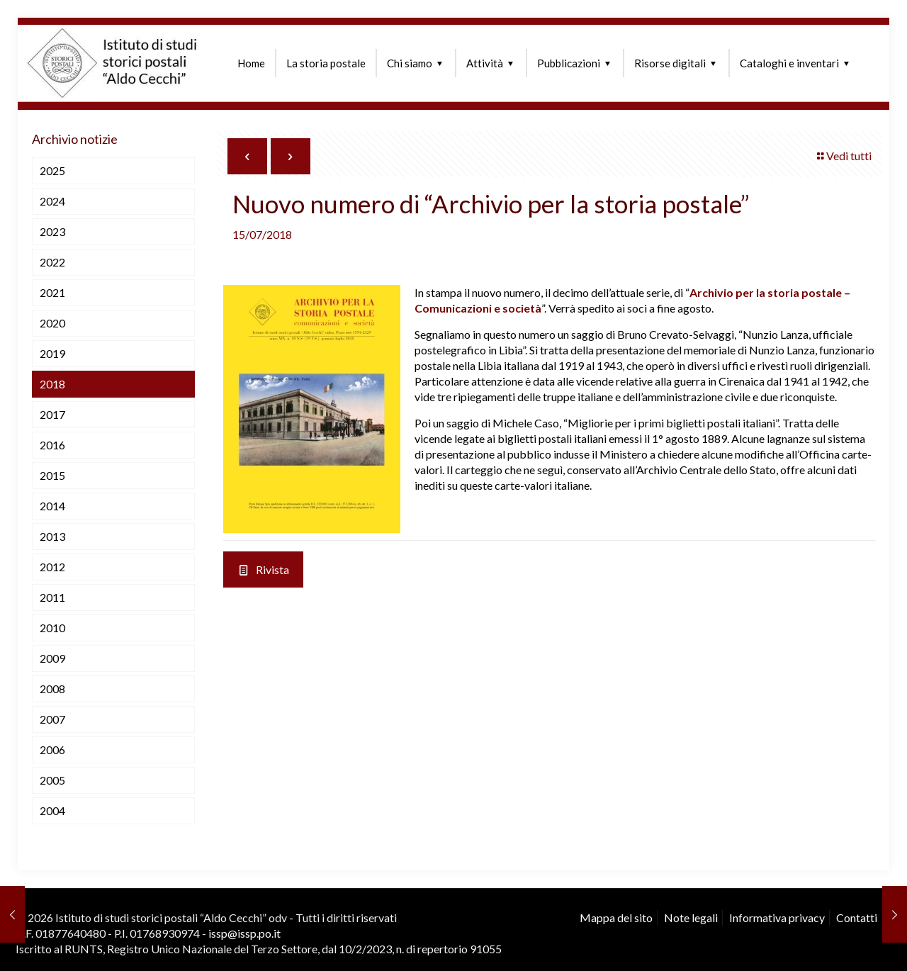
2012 (52, 566)
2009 (52, 658)
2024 (52, 201)
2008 (52, 688)
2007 (52, 719)
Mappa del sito (616, 917)
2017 (52, 414)
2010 (52, 627)
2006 (52, 749)
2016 (52, 444)
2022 (52, 262)
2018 (52, 384)
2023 (52, 231)
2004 (52, 810)
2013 (52, 536)
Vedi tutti (843, 155)
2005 (52, 780)
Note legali (691, 917)
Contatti (856, 917)
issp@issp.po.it (244, 933)
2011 (52, 597)
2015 (52, 475)
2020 (52, 323)
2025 (52, 170)
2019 (52, 353)
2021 (52, 292)
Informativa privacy (777, 917)
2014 (52, 505)
